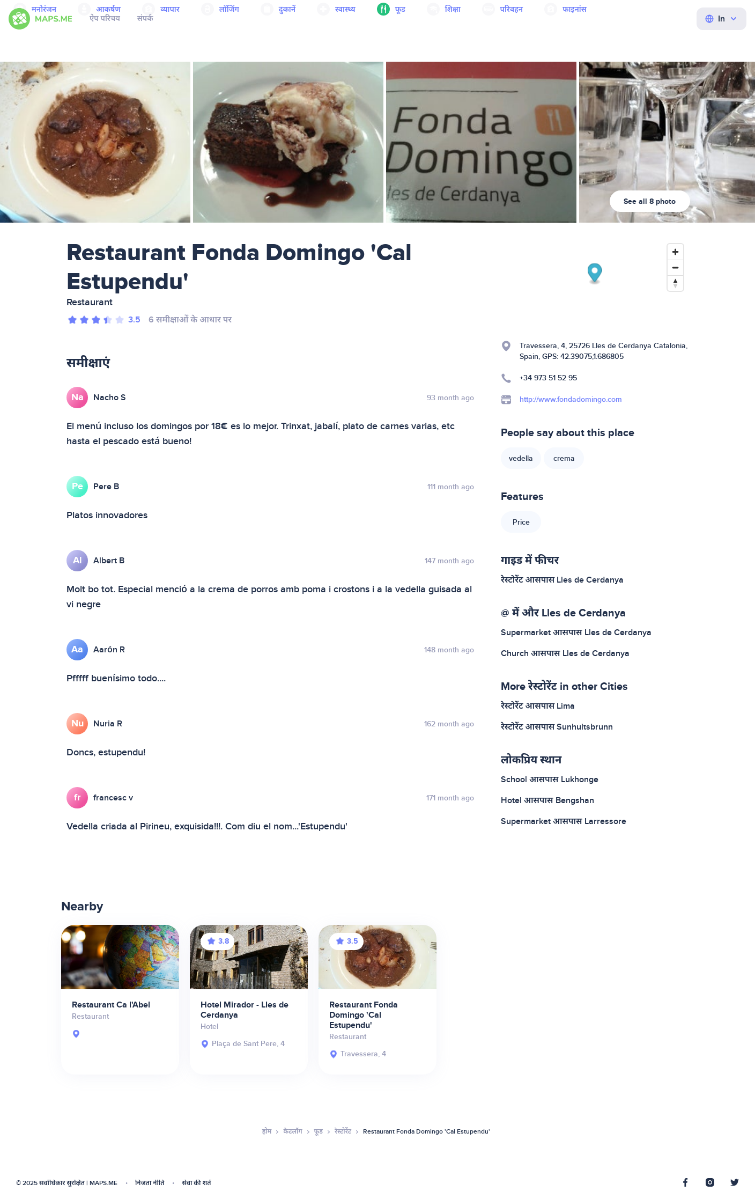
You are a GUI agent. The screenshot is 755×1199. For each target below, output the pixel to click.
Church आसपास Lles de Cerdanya (565, 653)
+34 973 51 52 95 (548, 377)
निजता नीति (149, 1183)
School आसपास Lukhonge (549, 779)
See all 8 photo (650, 201)
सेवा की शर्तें (196, 1183)
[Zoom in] (675, 252)
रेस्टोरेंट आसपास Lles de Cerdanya (562, 580)
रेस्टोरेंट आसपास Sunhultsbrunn (557, 727)
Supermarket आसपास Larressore (563, 821)
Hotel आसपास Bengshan (547, 800)
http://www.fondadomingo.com (571, 399)
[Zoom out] (675, 267)
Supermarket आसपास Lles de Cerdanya (576, 632)
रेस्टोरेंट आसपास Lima (538, 706)
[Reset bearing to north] (675, 283)
